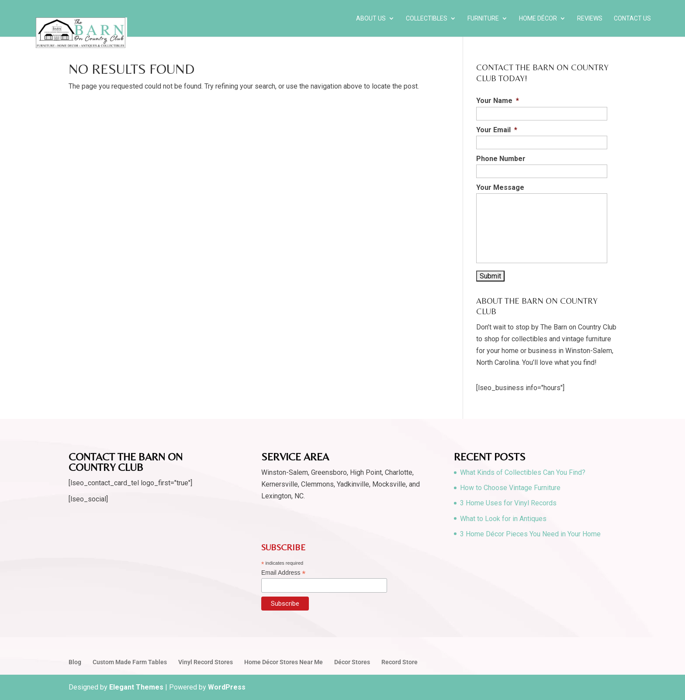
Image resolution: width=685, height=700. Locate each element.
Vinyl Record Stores (205, 662)
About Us (371, 18)
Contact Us (632, 18)
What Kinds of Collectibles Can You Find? (522, 472)
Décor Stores (352, 662)
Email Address (283, 573)
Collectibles (426, 18)
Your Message (500, 187)
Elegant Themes (136, 687)
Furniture (483, 18)
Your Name (497, 100)
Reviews (589, 18)
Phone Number (501, 158)
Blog (75, 662)
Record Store (399, 662)
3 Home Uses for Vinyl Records (508, 503)
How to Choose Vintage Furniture (510, 488)
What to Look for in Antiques (503, 519)
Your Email (496, 130)
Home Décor (538, 18)
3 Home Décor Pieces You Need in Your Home (530, 534)
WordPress (227, 687)
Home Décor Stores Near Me (283, 662)
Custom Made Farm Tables (130, 662)
